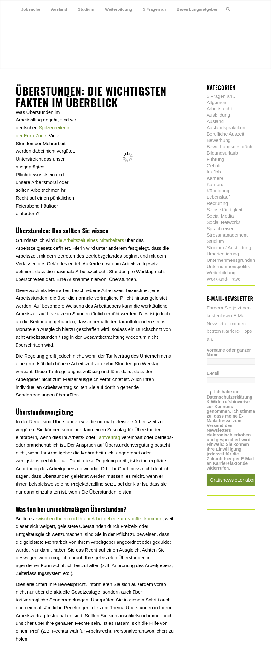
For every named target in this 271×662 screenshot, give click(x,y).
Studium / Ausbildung (229, 247)
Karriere (215, 178)
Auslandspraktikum (227, 127)
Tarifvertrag (108, 437)
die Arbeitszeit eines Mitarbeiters (90, 240)
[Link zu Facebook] (27, 28)
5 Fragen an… (222, 96)
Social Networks (224, 222)
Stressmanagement (227, 234)
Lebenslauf (218, 197)
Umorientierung (223, 253)
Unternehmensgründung (232, 260)
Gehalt (214, 165)
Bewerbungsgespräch (229, 146)
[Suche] (228, 9)
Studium (215, 241)
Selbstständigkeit (224, 209)
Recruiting (217, 203)
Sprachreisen (220, 228)
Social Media (220, 216)
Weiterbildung (221, 272)
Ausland (215, 121)
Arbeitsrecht (219, 108)
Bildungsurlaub (222, 152)
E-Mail (213, 373)
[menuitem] (31, 9)
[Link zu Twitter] (17, 28)
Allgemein (217, 102)
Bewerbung (219, 140)
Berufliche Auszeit (225, 134)
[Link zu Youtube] (46, 28)
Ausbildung (218, 115)
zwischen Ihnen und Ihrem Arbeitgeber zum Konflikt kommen (99, 518)
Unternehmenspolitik (228, 266)
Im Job (214, 171)
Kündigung (218, 190)
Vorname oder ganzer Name (229, 352)
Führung (215, 159)
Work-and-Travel (224, 279)
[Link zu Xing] (36, 28)
